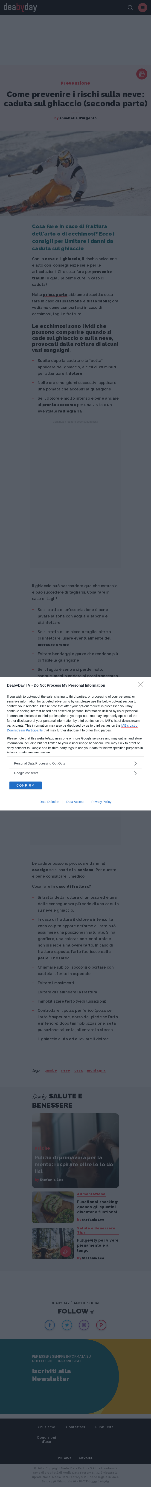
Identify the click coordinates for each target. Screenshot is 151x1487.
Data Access (75, 802)
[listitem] (75, 763)
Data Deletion (49, 802)
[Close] (142, 685)
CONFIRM (25, 785)
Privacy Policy (101, 802)
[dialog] (75, 743)
